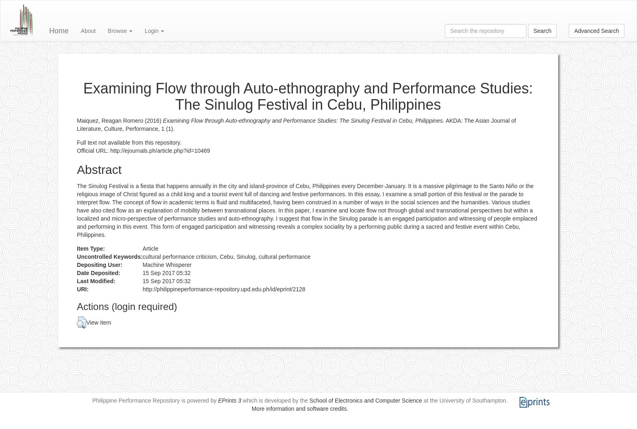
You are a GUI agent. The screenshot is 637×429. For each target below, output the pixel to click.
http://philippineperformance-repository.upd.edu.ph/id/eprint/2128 (224, 289)
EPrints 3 (229, 400)
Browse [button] (120, 31)
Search (542, 31)
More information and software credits (299, 408)
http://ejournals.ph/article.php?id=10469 (160, 150)
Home (59, 31)
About (88, 31)
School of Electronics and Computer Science (366, 400)
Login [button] (154, 31)
